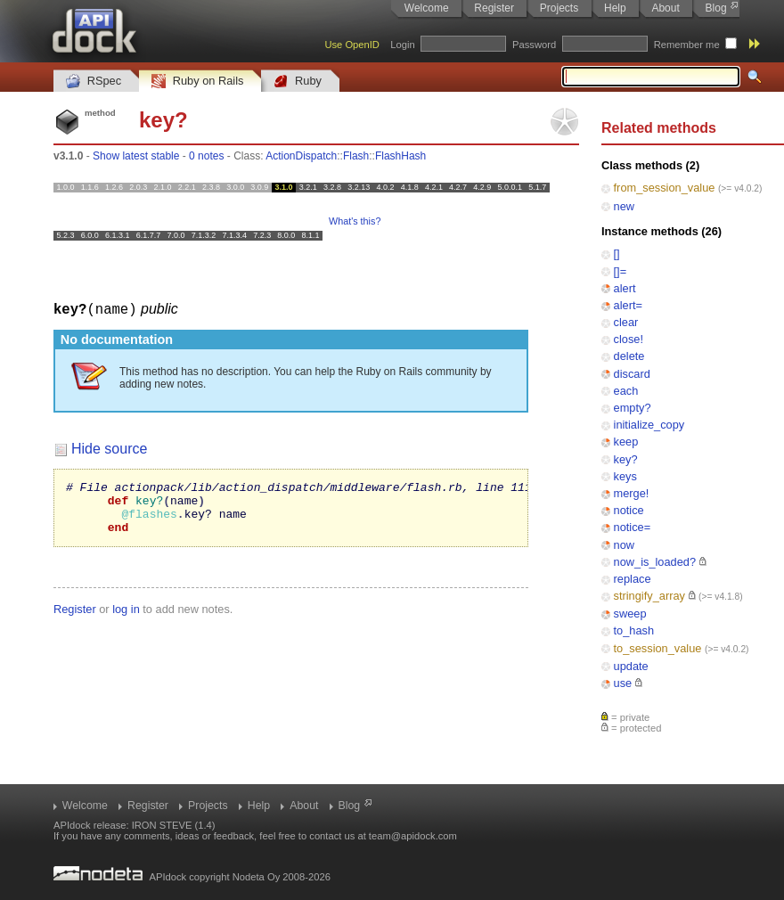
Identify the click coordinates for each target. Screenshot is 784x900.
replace (632, 578)
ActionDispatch (301, 156)
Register (494, 8)
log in (126, 619)
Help (615, 8)
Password (534, 44)
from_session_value (664, 187)
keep (626, 441)
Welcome (426, 8)
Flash (356, 156)
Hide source (109, 447)
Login (402, 44)
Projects (559, 8)
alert (625, 288)
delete (629, 356)
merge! (631, 493)
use (623, 683)
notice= (632, 527)
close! (628, 339)
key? (626, 459)
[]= (620, 271)
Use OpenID (352, 44)
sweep (630, 613)
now (624, 545)
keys (625, 476)
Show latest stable (136, 156)
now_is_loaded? (655, 562)
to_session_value (658, 648)
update (631, 666)
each (626, 390)
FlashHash (400, 156)
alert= (628, 305)
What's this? (354, 221)
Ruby (298, 81)
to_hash (634, 630)
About (665, 8)
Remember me (687, 44)
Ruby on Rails (197, 81)
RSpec (93, 81)
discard (632, 373)
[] (617, 253)
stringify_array (649, 595)
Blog (716, 8)
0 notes (206, 156)
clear (626, 322)
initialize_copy (649, 424)
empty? (632, 407)
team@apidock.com (413, 835)
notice (629, 510)
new (624, 206)
